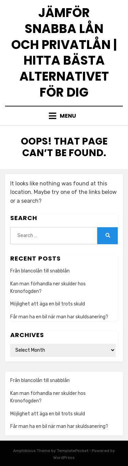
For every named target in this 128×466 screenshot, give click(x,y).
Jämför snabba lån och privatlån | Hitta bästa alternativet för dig (64, 52)
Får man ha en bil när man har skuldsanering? (59, 317)
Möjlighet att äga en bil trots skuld (47, 304)
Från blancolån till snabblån (40, 271)
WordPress (64, 457)
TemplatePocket (72, 450)
